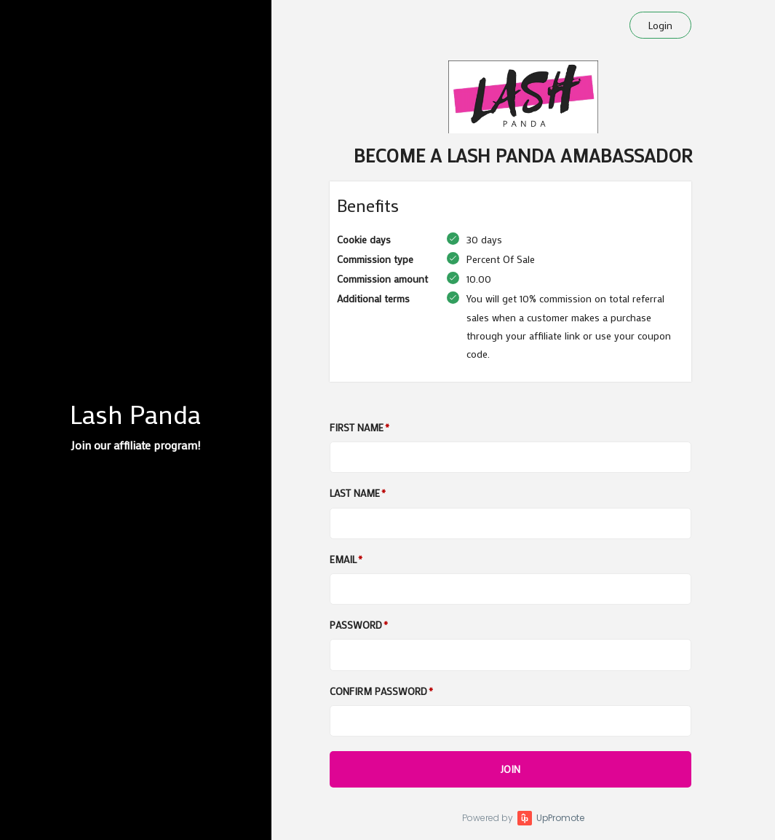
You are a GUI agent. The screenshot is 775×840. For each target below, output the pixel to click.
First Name (356, 427)
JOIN (510, 769)
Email (343, 559)
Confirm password (378, 691)
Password (356, 625)
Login (660, 25)
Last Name (355, 493)
